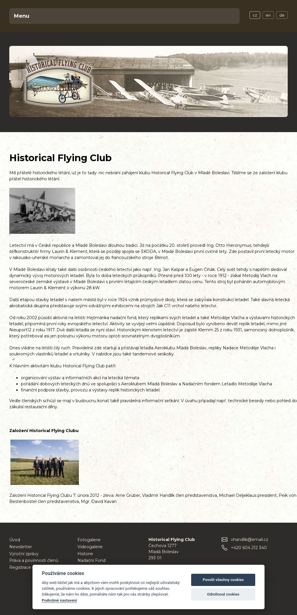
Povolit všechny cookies (223, 580)
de (282, 15)
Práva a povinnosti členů (33, 560)
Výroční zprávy (24, 553)
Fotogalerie (89, 539)
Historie (85, 553)
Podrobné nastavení (59, 600)
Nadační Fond (91, 560)
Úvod (14, 539)
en (268, 15)
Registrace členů (26, 567)
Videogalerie (90, 546)
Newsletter (20, 546)
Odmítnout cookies (223, 594)
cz (255, 15)
